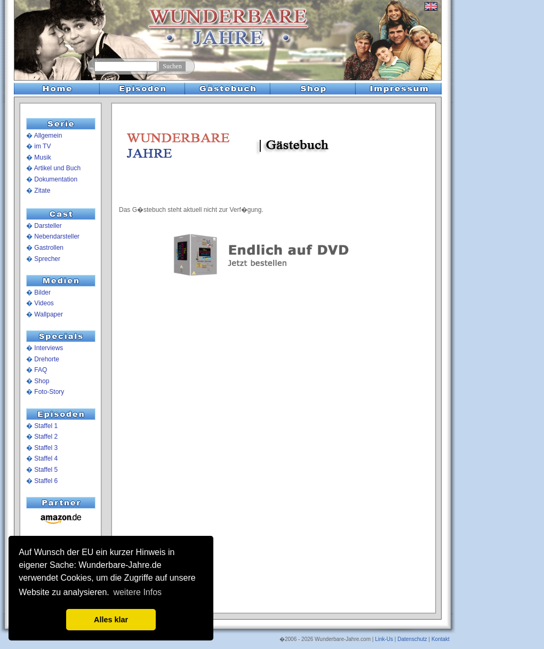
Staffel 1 (46, 426)
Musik (42, 157)
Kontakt (440, 639)
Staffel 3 (46, 448)
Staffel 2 (46, 436)
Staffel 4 (46, 458)
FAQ (40, 370)
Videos (43, 303)
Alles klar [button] (111, 619)
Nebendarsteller (56, 236)
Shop (41, 381)
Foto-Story (49, 391)
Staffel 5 (46, 469)
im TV (42, 146)
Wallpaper (48, 314)
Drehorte (46, 359)
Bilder (42, 292)
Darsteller (47, 225)
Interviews (48, 348)
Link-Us (384, 639)
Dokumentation (55, 179)
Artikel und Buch (57, 168)
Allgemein (48, 135)
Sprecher (47, 259)
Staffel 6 (46, 481)
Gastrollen (48, 247)
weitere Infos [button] (137, 592)
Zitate (42, 190)
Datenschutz (412, 639)
